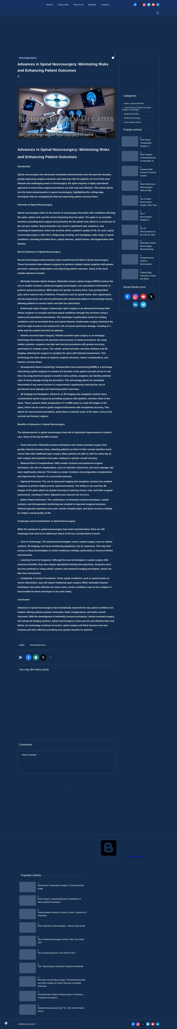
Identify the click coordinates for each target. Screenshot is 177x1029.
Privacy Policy (63, 5)
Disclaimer (92, 5)
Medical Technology (78, 13)
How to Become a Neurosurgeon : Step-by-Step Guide (147, 187)
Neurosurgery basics (27, 58)
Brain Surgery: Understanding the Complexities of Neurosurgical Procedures (148, 158)
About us (49, 5)
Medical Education (57, 13)
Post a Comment (29, 755)
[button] (28, 657)
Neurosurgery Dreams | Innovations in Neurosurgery (59, 1024)
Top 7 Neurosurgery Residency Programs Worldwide (146, 217)
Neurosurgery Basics (35, 13)
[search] (157, 13)
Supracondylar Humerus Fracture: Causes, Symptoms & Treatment (148, 172)
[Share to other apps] (50, 657)
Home (20, 13)
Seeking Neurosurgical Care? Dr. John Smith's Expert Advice (61, 1009)
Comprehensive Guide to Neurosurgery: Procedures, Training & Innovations (147, 261)
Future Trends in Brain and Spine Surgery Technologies (136, 108)
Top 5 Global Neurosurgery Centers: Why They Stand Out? (148, 202)
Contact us (105, 5)
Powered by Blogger (117, 856)
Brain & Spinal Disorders (102, 13)
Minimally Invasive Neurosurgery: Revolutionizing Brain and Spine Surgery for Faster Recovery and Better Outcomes (148, 246)
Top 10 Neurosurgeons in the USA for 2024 (147, 231)
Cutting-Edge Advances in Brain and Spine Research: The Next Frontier (148, 276)
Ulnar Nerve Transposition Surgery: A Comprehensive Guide (147, 143)
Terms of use (78, 5)
